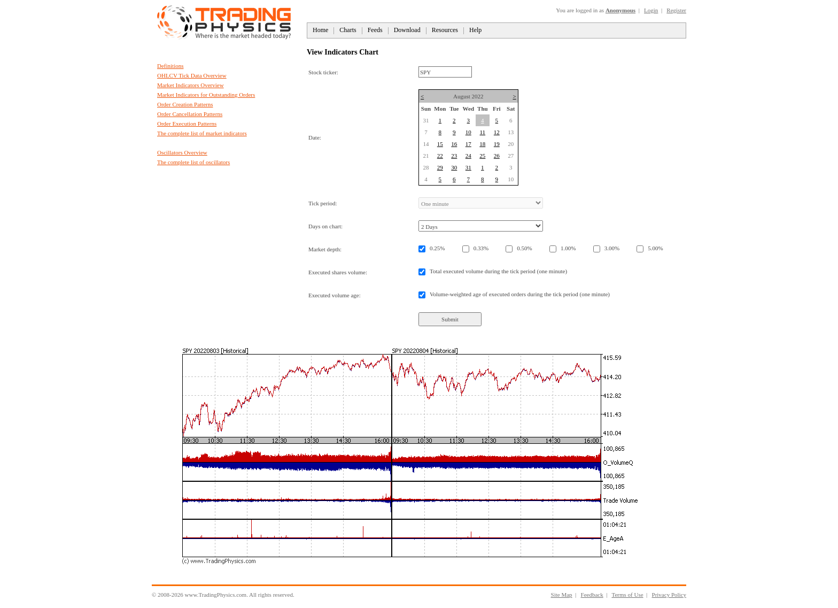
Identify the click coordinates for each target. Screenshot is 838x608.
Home (320, 30)
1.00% (568, 248)
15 (440, 144)
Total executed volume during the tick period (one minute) (498, 271)
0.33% (481, 248)
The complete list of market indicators (202, 133)
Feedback (592, 594)
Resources (445, 30)
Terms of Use (627, 594)
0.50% (524, 248)
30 (454, 167)
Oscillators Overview (182, 152)
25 (482, 155)
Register (676, 10)
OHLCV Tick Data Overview (192, 75)
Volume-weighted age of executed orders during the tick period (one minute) (520, 294)
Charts (347, 30)
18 (482, 144)
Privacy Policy (669, 594)
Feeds (375, 30)
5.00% (655, 248)
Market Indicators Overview (190, 85)
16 (454, 144)
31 (468, 167)
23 (454, 155)
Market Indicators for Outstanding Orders (206, 94)
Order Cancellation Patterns (189, 114)
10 (468, 132)
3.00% (611, 248)
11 (483, 132)
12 (497, 132)
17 (468, 144)
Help (475, 30)
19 (497, 144)
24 (468, 155)
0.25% (437, 248)
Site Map (561, 594)
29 (440, 167)
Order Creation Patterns (185, 104)
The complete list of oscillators (193, 162)
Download (407, 30)
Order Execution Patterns (186, 123)
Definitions (170, 66)
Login (651, 10)
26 (497, 155)
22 (440, 155)
